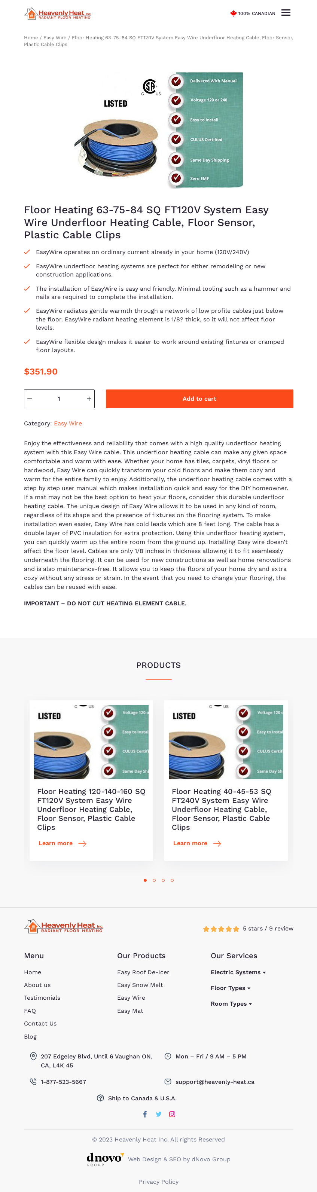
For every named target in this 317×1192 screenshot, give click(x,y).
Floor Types (228, 987)
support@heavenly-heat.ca (215, 1081)
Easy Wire (55, 37)
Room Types (229, 1003)
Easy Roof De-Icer (143, 972)
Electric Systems (236, 972)
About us (37, 984)
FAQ (30, 1010)
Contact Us (40, 1023)
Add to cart (199, 398)
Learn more (56, 843)
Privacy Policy (159, 1181)
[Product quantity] (59, 399)
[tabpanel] (91, 780)
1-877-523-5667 (63, 1081)
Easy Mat (130, 1010)
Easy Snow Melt (140, 984)
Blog (30, 1036)
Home (31, 37)
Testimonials (42, 997)
